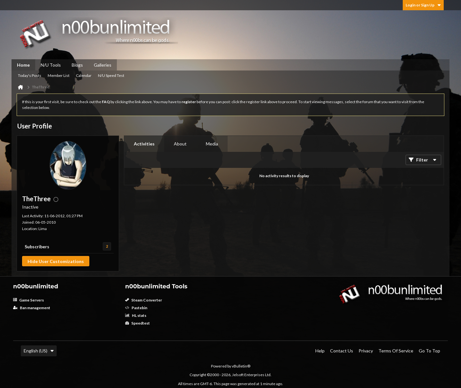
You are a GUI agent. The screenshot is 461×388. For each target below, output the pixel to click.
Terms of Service (395, 350)
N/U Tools (51, 65)
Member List (58, 75)
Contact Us (341, 350)
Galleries (102, 65)
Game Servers (28, 300)
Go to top (429, 350)
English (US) (39, 350)
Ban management (31, 307)
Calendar (84, 75)
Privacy (366, 350)
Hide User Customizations (56, 261)
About (180, 143)
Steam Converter (143, 300)
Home (23, 65)
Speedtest (137, 323)
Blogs (77, 65)
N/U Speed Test (111, 75)
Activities (144, 143)
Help (320, 350)
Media (212, 143)
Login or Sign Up (423, 5)
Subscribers (37, 246)
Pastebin (136, 307)
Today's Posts (29, 75)
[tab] (144, 144)
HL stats (135, 315)
